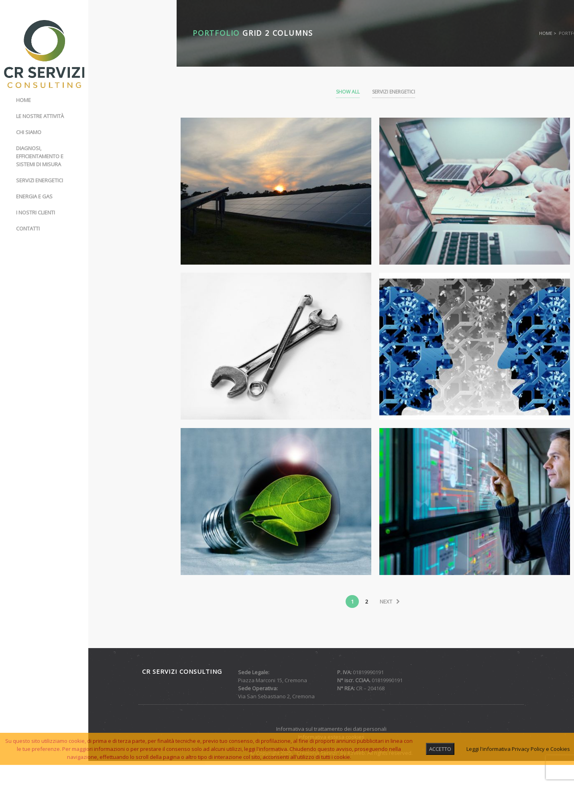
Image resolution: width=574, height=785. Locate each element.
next (390, 601)
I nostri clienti (35, 212)
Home (23, 100)
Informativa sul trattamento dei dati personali (331, 728)
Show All (348, 91)
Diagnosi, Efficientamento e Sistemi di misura (39, 156)
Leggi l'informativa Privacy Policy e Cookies (518, 748)
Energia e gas (34, 196)
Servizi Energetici (393, 91)
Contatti (28, 228)
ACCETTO (440, 748)
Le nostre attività (40, 116)
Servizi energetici (39, 180)
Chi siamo (28, 132)
